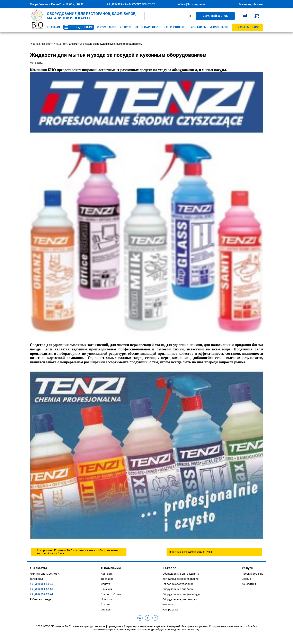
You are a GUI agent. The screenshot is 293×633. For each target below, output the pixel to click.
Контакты (198, 27)
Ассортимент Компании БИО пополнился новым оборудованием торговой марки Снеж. (77, 552)
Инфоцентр (219, 27)
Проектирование (252, 573)
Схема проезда (41, 599)
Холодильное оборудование (180, 578)
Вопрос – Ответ (111, 594)
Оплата (105, 583)
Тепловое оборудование (177, 583)
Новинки (167, 604)
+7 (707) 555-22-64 (41, 594)
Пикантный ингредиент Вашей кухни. (190, 551)
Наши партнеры (147, 27)
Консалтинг (249, 583)
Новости (106, 599)
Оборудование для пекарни (179, 599)
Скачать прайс (247, 27)
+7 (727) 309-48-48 (118, 4)
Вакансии (107, 589)
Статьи (105, 604)
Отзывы (106, 609)
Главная (53, 27)
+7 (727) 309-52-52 (143, 4)
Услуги (125, 27)
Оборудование (81, 27)
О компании (106, 27)
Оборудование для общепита (180, 573)
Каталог (169, 568)
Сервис (246, 578)
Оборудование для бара (177, 589)
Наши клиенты (175, 27)
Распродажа (170, 609)
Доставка (107, 578)
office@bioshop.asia (191, 4)
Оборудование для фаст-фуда (181, 594)
